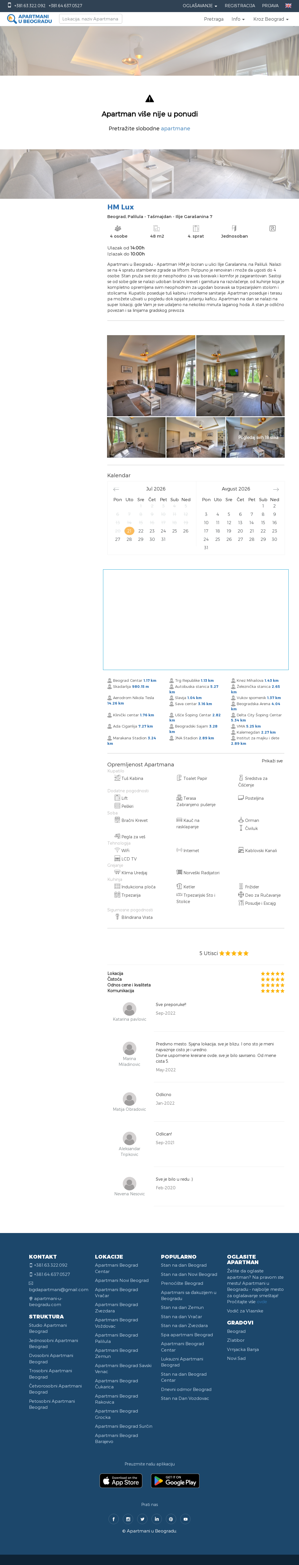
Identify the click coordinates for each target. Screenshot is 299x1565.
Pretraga (214, 19)
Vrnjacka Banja (243, 1349)
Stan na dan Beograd (184, 1265)
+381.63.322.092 (30, 5)
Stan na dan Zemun (182, 1307)
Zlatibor (235, 1340)
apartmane (175, 128)
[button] (238, 19)
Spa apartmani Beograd (187, 1334)
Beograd (236, 1331)
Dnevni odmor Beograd (186, 1389)
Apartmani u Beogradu (151, 1530)
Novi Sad (236, 1358)
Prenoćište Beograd (182, 1283)
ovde (262, 1301)
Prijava (270, 5)
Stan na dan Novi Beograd (189, 1274)
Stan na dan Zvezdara (184, 1325)
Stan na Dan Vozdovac (185, 1398)
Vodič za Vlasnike (245, 1310)
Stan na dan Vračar (181, 1316)
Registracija (240, 5)
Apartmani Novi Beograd (122, 1280)
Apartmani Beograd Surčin (123, 1426)
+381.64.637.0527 (65, 5)
